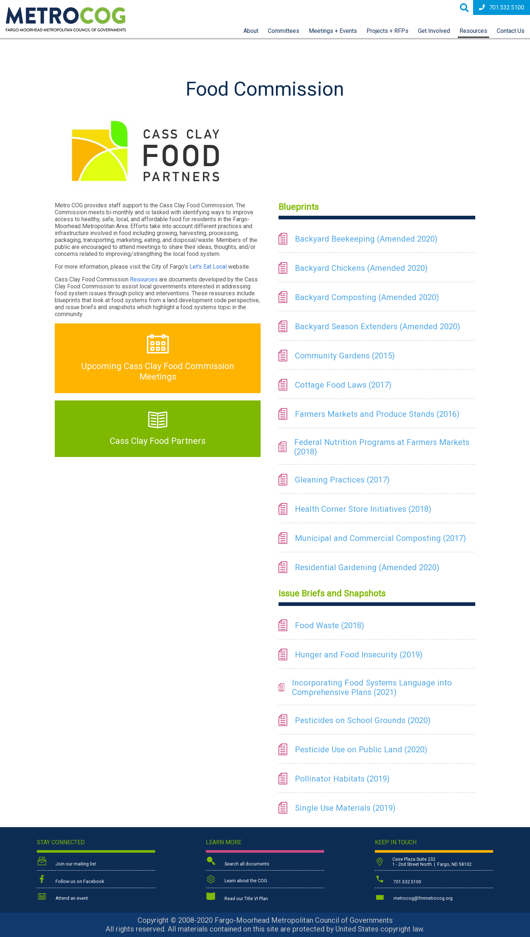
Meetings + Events (333, 30)
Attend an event (62, 897)
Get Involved (434, 30)
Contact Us (511, 30)
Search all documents (237, 862)
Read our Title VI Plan (237, 897)
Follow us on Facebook (70, 880)
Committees (283, 30)
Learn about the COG (236, 879)
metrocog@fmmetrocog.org (414, 897)
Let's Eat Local (208, 266)
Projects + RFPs (387, 30)
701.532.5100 (501, 7)
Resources (473, 30)
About (250, 30)
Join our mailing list (66, 862)
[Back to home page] (66, 29)
